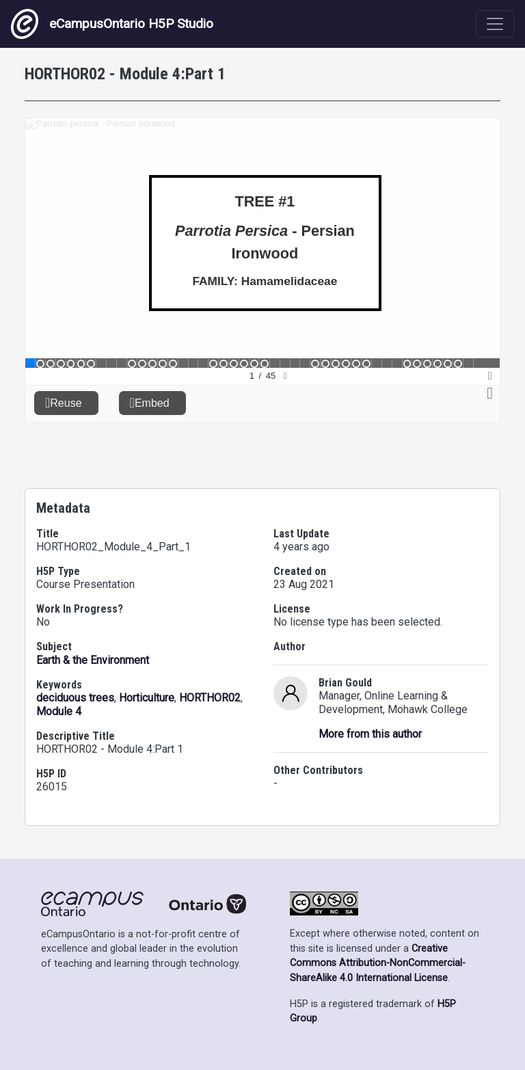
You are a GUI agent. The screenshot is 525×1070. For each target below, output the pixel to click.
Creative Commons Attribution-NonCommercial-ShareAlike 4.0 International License (378, 963)
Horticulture (146, 697)
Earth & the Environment (92, 660)
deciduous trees (75, 697)
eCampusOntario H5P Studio (112, 24)
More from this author (370, 733)
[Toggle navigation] (495, 24)
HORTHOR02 (210, 697)
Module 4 (58, 711)
